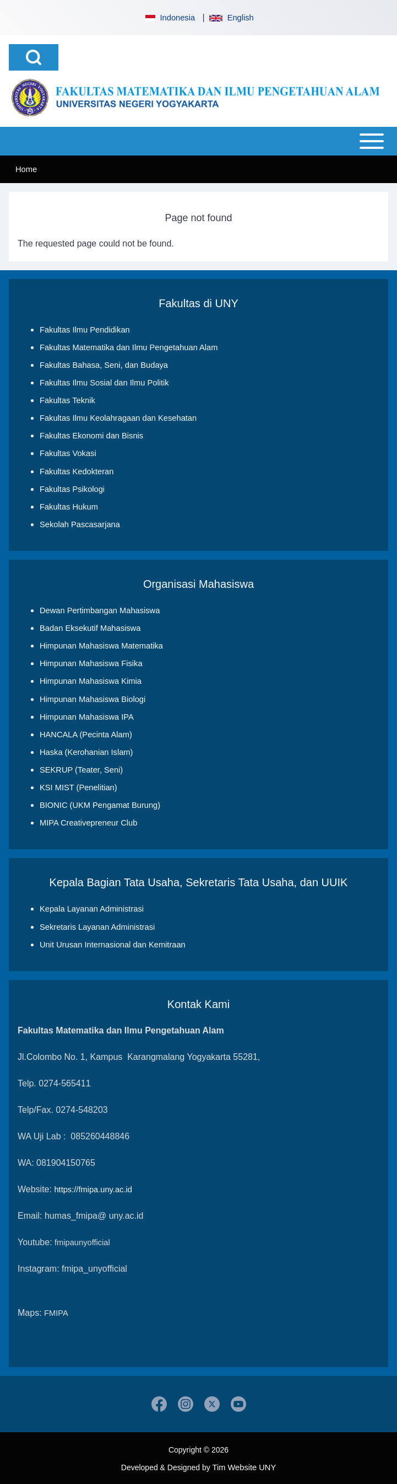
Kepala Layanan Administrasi (92, 907)
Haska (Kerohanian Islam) (86, 751)
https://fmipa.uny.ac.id (93, 1187)
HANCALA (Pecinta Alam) (86, 733)
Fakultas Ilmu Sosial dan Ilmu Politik (104, 382)
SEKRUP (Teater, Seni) (81, 768)
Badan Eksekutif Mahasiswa (90, 627)
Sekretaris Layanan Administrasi (97, 925)
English (231, 17)
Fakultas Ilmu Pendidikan (85, 329)
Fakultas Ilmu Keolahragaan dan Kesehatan (118, 418)
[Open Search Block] (33, 57)
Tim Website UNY (244, 1465)
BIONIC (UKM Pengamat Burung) (100, 804)
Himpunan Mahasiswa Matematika (101, 645)
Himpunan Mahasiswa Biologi (92, 698)
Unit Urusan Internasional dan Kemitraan (113, 943)
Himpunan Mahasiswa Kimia (91, 680)
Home (26, 169)
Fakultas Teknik (67, 400)
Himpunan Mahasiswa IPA (87, 715)
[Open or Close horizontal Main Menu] (198, 141)
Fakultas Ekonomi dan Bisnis (91, 435)
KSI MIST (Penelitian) (78, 786)
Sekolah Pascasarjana (80, 523)
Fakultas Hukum (69, 506)
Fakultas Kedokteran (76, 471)
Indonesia (169, 17)
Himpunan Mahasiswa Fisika (91, 662)
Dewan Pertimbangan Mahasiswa (100, 610)
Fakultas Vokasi (68, 453)
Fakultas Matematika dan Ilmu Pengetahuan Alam (128, 347)
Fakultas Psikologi (72, 488)
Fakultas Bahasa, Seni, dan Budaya (104, 365)
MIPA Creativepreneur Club (88, 821)
